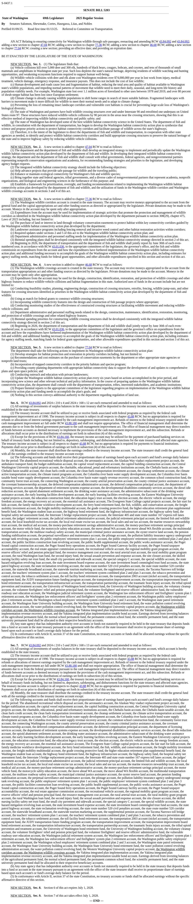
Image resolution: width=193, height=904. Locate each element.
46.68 (153, 44)
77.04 (17, 48)
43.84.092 (165, 41)
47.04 (43, 44)
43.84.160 (63, 436)
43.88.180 (71, 423)
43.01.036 (58, 246)
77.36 (98, 44)
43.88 (130, 416)
